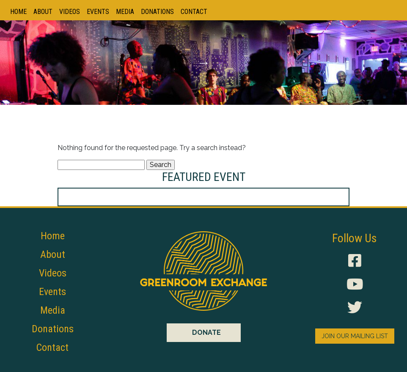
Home (18, 12)
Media (125, 12)
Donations (157, 12)
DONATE (206, 332)
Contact (194, 12)
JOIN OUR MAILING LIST (355, 336)
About (42, 12)
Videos (69, 12)
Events (98, 12)
